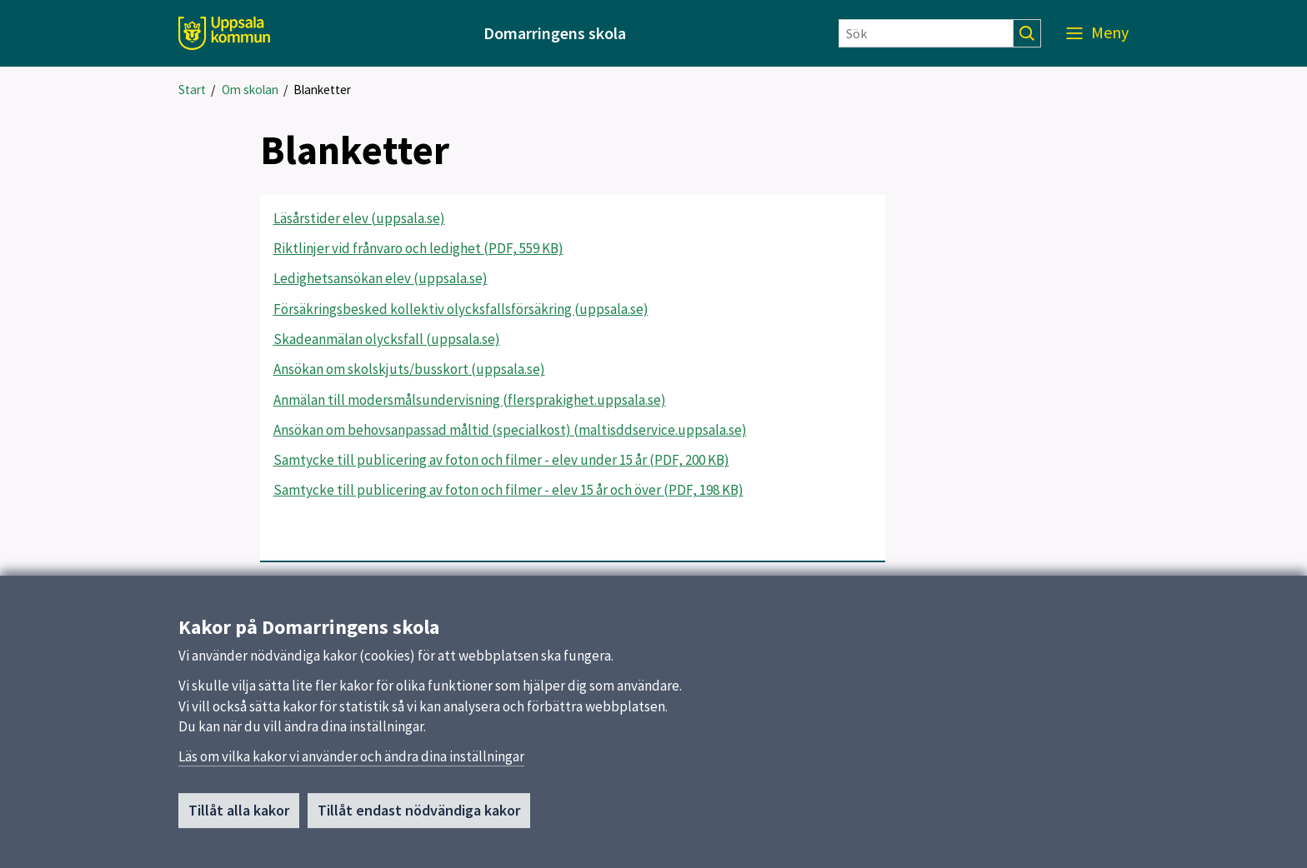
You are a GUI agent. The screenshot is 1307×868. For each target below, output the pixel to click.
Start (192, 89)
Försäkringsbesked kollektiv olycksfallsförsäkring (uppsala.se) (460, 309)
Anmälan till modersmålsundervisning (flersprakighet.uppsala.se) (469, 400)
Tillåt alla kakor (238, 817)
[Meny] (1097, 33)
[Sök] (926, 33)
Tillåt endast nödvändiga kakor (419, 817)
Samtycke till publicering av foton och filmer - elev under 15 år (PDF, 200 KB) (501, 460)
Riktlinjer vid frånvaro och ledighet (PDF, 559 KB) (418, 248)
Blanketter (322, 89)
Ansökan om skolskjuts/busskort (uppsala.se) (409, 369)
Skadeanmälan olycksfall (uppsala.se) (386, 339)
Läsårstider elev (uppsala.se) (359, 218)
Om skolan (250, 89)
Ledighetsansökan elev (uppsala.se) (380, 278)
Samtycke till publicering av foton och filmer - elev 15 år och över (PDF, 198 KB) (508, 490)
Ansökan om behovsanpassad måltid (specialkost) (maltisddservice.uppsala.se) (510, 430)
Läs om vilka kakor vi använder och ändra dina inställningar (351, 764)
